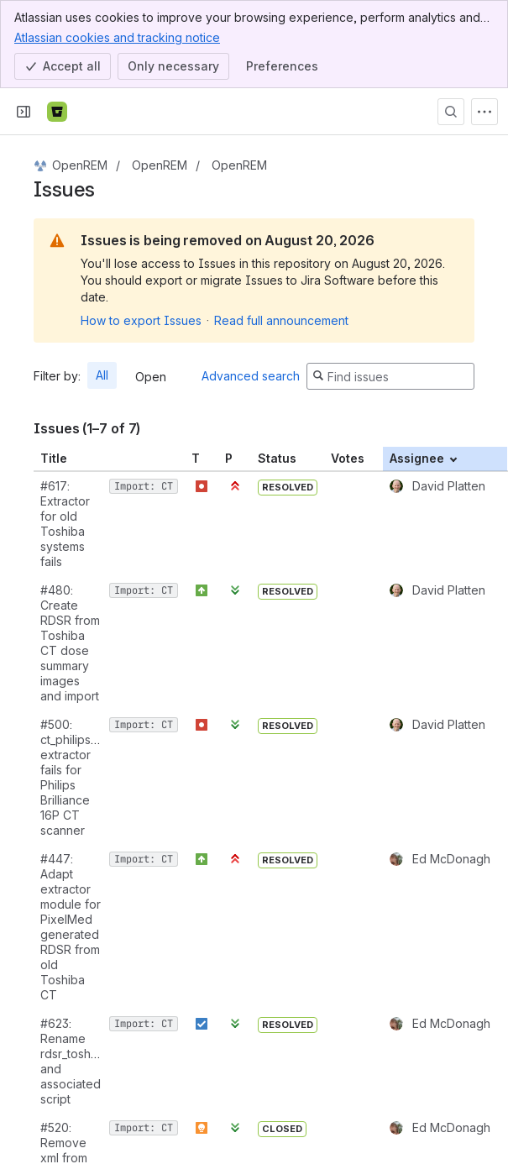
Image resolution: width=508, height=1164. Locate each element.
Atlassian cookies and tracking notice (117, 37)
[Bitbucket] (57, 111)
